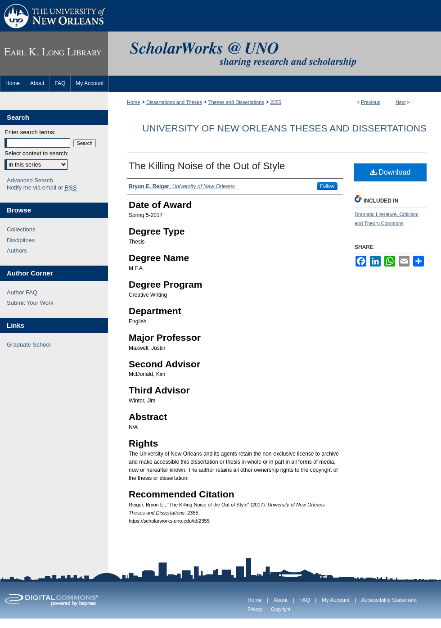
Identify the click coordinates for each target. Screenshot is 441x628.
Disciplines (21, 240)
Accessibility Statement (389, 600)
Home (133, 102)
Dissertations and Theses (174, 102)
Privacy (255, 609)
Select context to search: (36, 153)
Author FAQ (22, 292)
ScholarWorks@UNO (274, 54)
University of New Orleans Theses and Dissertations (284, 128)
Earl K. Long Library (54, 54)
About (281, 600)
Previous (370, 102)
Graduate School (29, 344)
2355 (275, 102)
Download (390, 172)
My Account (336, 600)
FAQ (304, 600)
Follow (327, 186)
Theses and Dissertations (236, 102)
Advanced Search (30, 180)
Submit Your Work (30, 302)
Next (401, 102)
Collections (21, 229)
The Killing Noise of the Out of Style (207, 166)
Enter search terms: (29, 132)
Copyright (280, 609)
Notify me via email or (41, 187)
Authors (17, 250)
